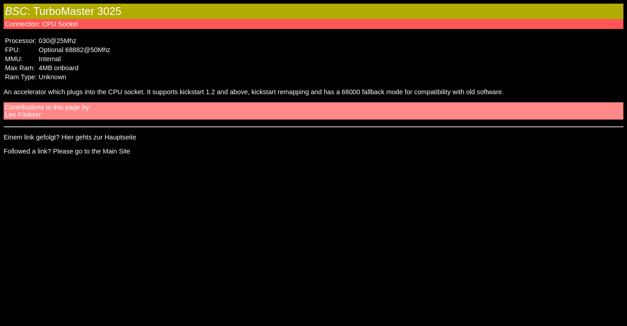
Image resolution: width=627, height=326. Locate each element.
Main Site (116, 151)
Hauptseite (120, 137)
